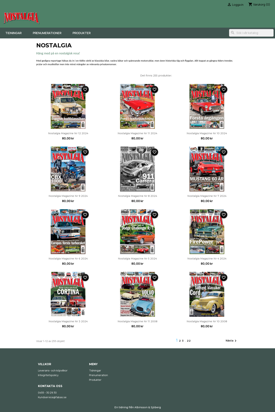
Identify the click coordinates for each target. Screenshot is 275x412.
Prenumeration (98, 375)
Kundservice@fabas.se (52, 397)
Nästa (232, 341)
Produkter (82, 33)
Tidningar (13, 33)
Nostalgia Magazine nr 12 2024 (68, 133)
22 (189, 340)
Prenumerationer (47, 33)
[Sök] (251, 33)
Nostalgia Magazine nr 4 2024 (206, 258)
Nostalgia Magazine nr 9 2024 (68, 196)
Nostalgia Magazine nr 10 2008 (207, 321)
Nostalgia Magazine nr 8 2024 (137, 196)
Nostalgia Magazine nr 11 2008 (137, 321)
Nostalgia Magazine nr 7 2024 (206, 196)
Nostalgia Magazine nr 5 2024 (137, 258)
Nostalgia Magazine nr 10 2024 (207, 133)
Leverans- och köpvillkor (53, 370)
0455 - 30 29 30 (47, 392)
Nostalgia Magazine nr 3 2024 (68, 321)
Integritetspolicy (48, 375)
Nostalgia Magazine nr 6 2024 (68, 258)
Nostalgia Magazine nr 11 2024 (137, 133)
